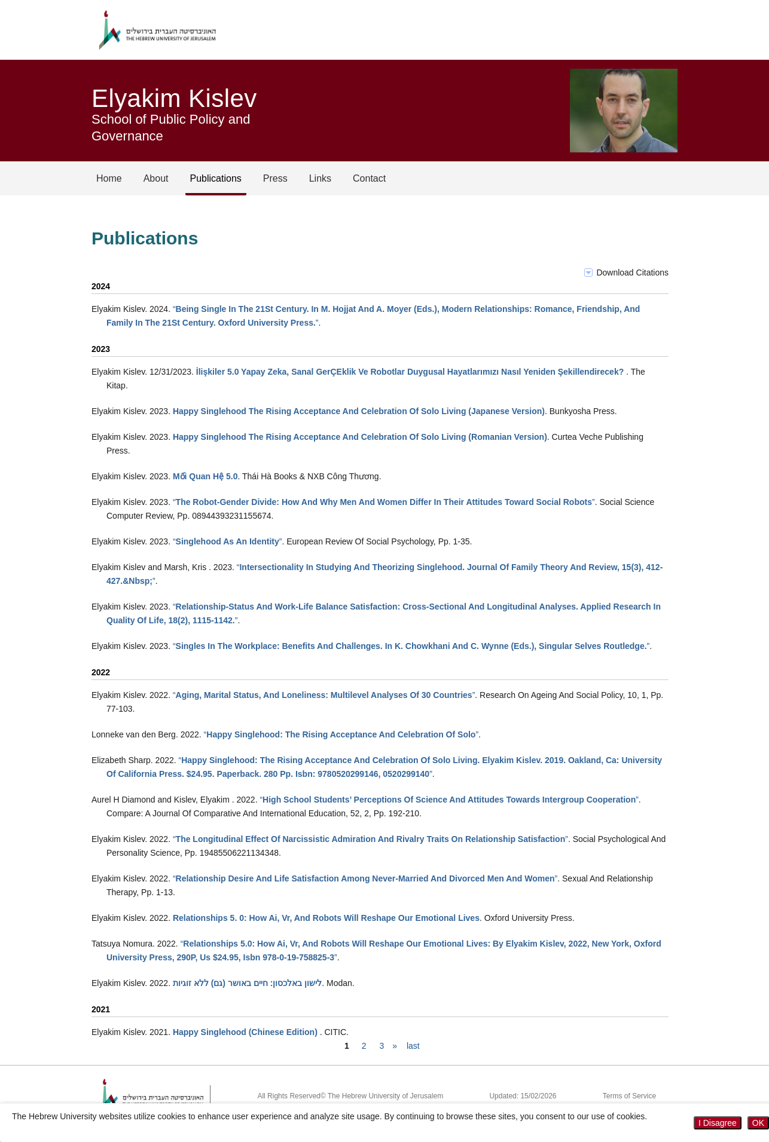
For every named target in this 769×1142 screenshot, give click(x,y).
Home (109, 178)
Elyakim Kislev (174, 98)
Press (275, 178)
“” (384, 502)
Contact (369, 178)
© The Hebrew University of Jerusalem (382, 1096)
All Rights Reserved (288, 1096)
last (413, 1046)
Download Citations (632, 272)
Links (320, 178)
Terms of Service (629, 1096)
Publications (216, 178)
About (156, 178)
